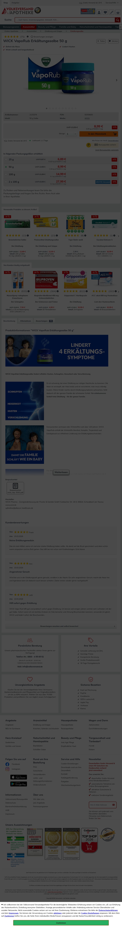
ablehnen (58, 913)
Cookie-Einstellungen (90, 913)
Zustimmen (9, 916)
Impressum (14, 913)
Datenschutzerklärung (108, 910)
